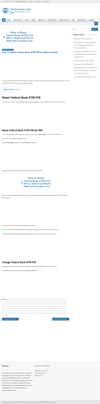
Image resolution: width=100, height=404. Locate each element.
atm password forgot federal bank (15, 299)
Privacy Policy (11, 402)
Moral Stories (81, 20)
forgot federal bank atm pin (15, 308)
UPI (73, 20)
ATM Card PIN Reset (8, 50)
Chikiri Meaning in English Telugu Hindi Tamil (85, 77)
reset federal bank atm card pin (40, 313)
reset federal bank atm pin (55, 313)
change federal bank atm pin (31, 299)
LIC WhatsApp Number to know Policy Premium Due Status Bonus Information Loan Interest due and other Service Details (86, 70)
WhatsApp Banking (21, 1)
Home (9, 20)
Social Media (52, 20)
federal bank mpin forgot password (40, 306)
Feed (41, 376)
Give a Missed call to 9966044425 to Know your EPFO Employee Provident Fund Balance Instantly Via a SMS (85, 54)
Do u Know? (18, 20)
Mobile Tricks (63, 20)
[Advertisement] (35, 67)
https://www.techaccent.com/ (33, 402)
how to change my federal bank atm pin (21, 311)
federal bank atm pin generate (56, 301)
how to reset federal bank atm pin (58, 311)
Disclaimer (4, 402)
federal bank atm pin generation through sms (25, 304)
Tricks (27, 20)
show (17, 89)
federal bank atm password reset (13, 301)
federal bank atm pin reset (42, 304)
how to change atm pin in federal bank (49, 308)
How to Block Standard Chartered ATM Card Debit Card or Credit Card (61, 319)
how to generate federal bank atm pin (41, 311)
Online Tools (46, 1)
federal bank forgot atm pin (25, 306)
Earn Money (38, 1)
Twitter (44, 373)
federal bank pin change (55, 306)
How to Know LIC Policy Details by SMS (83, 64)
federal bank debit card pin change (57, 304)
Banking (41, 20)
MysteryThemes (51, 402)
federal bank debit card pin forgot (10, 306)
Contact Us (18, 402)
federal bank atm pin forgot (41, 301)
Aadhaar (92, 20)
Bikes (34, 20)
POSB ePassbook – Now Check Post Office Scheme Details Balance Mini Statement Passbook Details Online (85, 45)
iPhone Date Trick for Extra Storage (82, 39)
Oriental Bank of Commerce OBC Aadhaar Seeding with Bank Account (11, 319)
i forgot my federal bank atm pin (25, 313)
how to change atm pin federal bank (30, 308)
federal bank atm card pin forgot (46, 299)
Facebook (44, 371)
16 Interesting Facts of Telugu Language (84, 60)
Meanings (30, 1)
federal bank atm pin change (28, 301)
